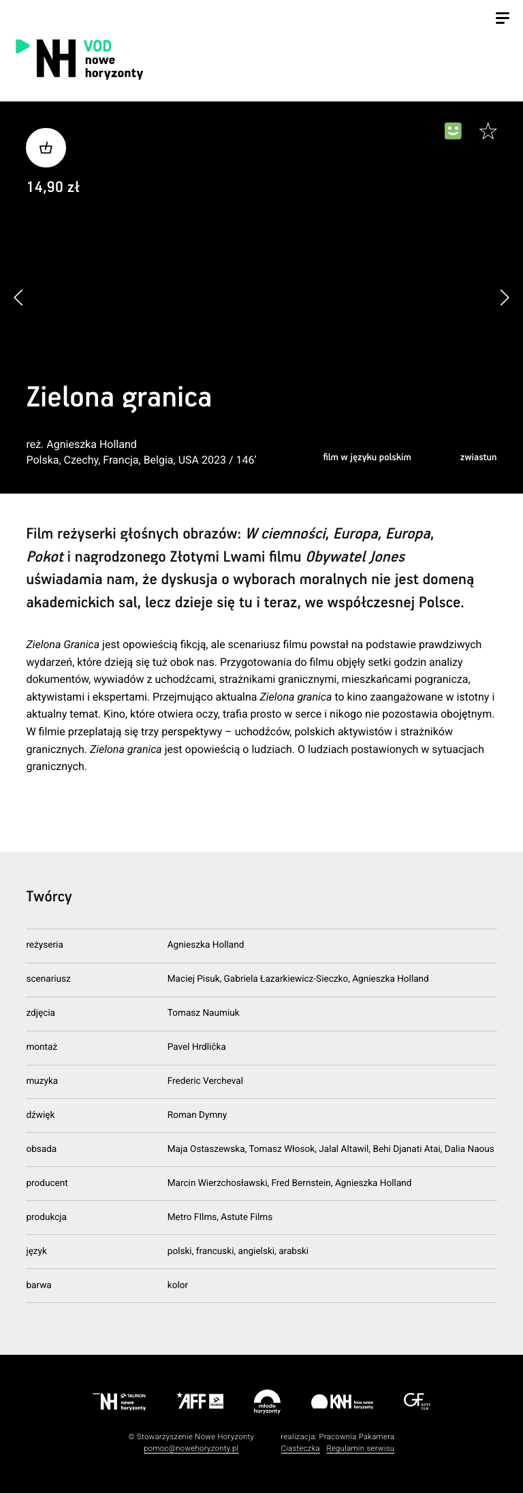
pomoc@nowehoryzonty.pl (191, 1448)
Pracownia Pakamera (356, 1436)
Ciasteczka (300, 1448)
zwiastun (478, 457)
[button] (504, 297)
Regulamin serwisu (360, 1448)
